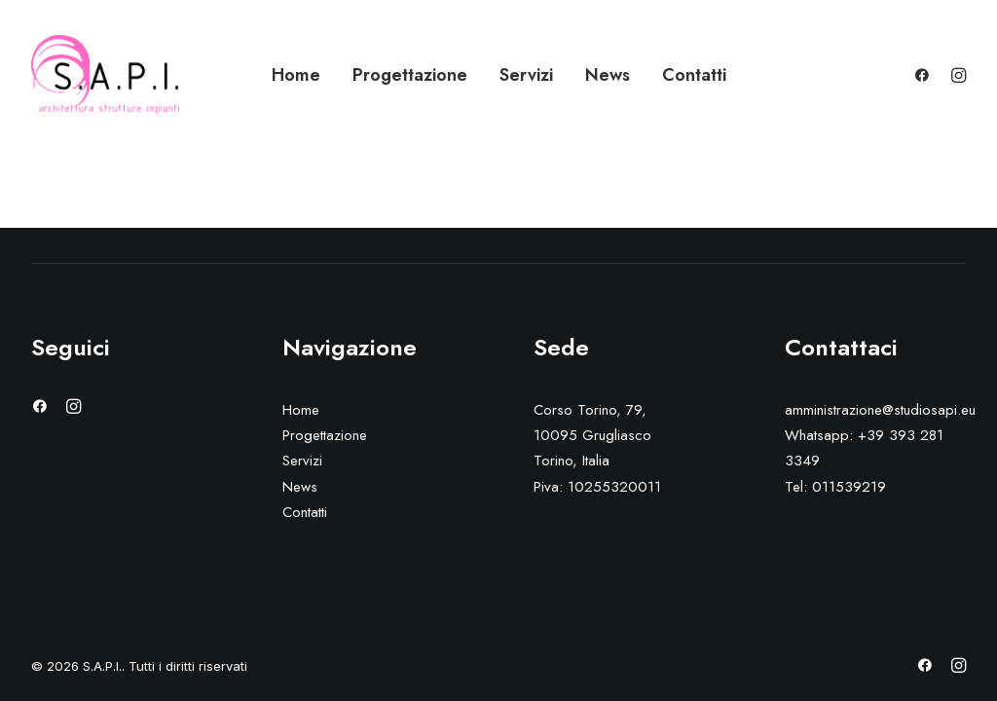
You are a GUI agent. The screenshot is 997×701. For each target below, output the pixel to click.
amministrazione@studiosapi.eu (880, 410)
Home (296, 75)
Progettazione (409, 75)
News (607, 75)
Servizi (526, 75)
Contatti (694, 75)
